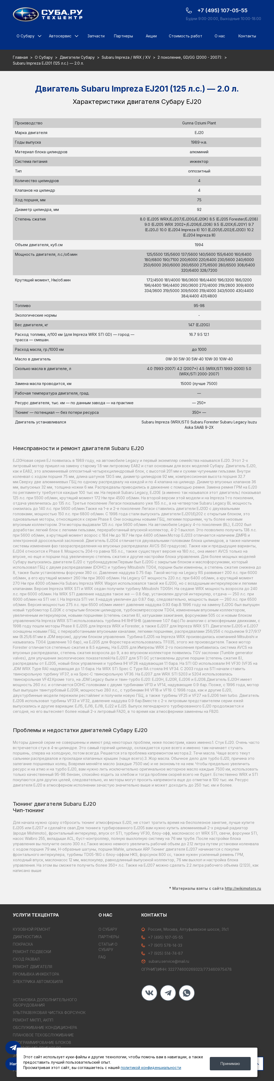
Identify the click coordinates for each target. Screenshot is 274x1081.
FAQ (102, 957)
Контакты (247, 36)
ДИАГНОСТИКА (27, 936)
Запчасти (96, 36)
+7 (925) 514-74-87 (162, 953)
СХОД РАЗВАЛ (26, 959)
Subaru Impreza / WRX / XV (126, 57)
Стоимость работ (185, 36)
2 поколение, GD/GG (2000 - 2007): (190, 57)
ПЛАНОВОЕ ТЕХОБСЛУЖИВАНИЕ (43, 1035)
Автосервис (60, 36)
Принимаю (230, 1063)
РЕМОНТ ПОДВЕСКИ (32, 951)
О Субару (26, 36)
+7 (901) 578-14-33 (161, 945)
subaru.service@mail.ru (165, 961)
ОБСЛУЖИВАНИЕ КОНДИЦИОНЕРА (45, 1027)
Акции (151, 36)
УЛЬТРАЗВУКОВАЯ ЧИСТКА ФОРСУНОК (49, 1012)
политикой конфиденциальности (151, 1068)
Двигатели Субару (77, 57)
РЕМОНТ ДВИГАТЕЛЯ (32, 966)
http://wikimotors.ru (243, 887)
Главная (20, 57)
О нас (220, 36)
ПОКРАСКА (23, 944)
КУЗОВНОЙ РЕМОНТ (32, 929)
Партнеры (123, 36)
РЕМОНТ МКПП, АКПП (33, 1020)
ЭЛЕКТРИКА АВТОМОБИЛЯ (38, 981)
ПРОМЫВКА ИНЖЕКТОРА (36, 974)
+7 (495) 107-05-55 (162, 937)
